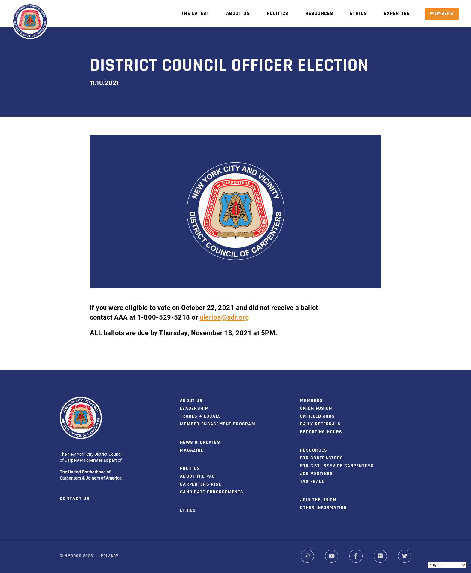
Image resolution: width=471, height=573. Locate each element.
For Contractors (321, 458)
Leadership (194, 408)
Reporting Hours (321, 432)
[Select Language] (447, 565)
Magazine (191, 450)
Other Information (323, 507)
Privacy (110, 556)
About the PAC (197, 476)
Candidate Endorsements (211, 492)
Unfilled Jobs (317, 416)
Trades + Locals (200, 416)
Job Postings (316, 473)
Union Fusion (316, 408)
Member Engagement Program (217, 424)
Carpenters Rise (200, 484)
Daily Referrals (320, 424)
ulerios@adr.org (224, 317)
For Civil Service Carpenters (337, 466)
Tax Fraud (312, 481)
